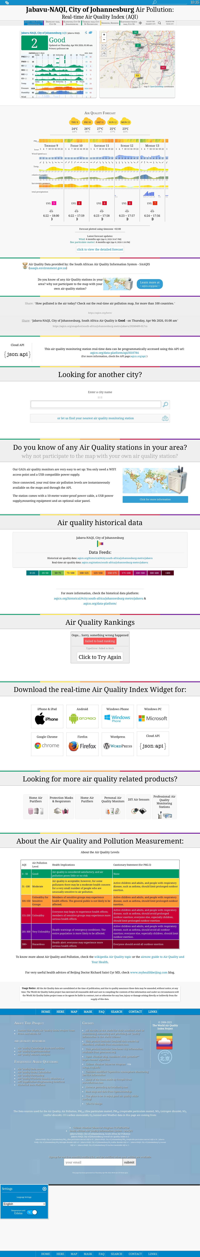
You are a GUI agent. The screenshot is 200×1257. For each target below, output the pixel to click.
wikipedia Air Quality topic (112, 1081)
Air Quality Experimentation (34, 1176)
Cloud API (153, 778)
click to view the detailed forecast (100, 240)
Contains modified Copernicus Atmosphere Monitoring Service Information (115, 1198)
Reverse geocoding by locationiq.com (107, 1211)
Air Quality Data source (31, 1193)
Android (82, 752)
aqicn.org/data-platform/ (100, 594)
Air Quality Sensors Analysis (34, 1179)
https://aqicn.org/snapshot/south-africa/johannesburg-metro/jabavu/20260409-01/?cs (100, 317)
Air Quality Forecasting (31, 1200)
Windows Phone (117, 752)
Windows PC (153, 752)
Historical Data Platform (31, 1209)
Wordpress (117, 779)
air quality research (29, 1165)
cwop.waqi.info (91, 1192)
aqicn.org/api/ (138, 347)
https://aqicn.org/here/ (100, 303)
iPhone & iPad (47, 752)
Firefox (82, 779)
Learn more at (150, 275)
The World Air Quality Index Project (165, 1152)
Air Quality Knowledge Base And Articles (41, 1172)
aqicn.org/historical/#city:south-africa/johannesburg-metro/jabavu (115, 549)
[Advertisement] (100, 624)
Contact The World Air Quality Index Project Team (46, 1155)
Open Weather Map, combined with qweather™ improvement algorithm (110, 1183)
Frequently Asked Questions (36, 1186)
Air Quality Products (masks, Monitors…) (41, 1203)
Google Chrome (47, 779)
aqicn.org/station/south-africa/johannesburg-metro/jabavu (115, 553)
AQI (43, 23)
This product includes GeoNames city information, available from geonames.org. (112, 1175)
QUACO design (94, 1228)
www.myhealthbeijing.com (148, 1097)
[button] (163, 60)
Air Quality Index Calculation (34, 1196)
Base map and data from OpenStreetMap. (109, 1216)
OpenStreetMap (156, 78)
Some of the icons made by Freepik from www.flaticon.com (107, 1206)
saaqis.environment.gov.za (48, 259)
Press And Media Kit (29, 1158)
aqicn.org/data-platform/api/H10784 (114, 344)
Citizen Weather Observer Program (105, 1188)
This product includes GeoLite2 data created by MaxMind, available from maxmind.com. (110, 1167)
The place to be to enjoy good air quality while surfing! (110, 1222)
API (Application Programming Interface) (41, 1206)
